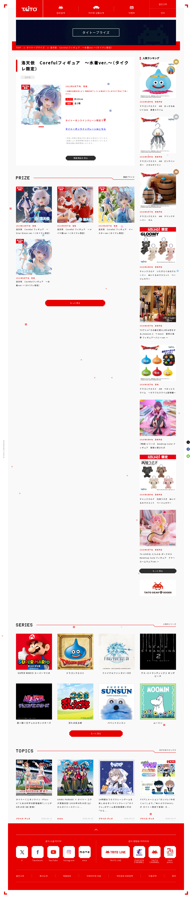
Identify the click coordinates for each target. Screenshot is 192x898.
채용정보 (67, 875)
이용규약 (153, 875)
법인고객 (163, 4)
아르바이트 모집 (94, 875)
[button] (41, 126)
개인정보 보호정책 (125, 875)
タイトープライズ (36, 47)
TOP (18, 47)
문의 (174, 875)
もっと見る (75, 303)
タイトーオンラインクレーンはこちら (85, 128)
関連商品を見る (81, 158)
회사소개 (44, 875)
